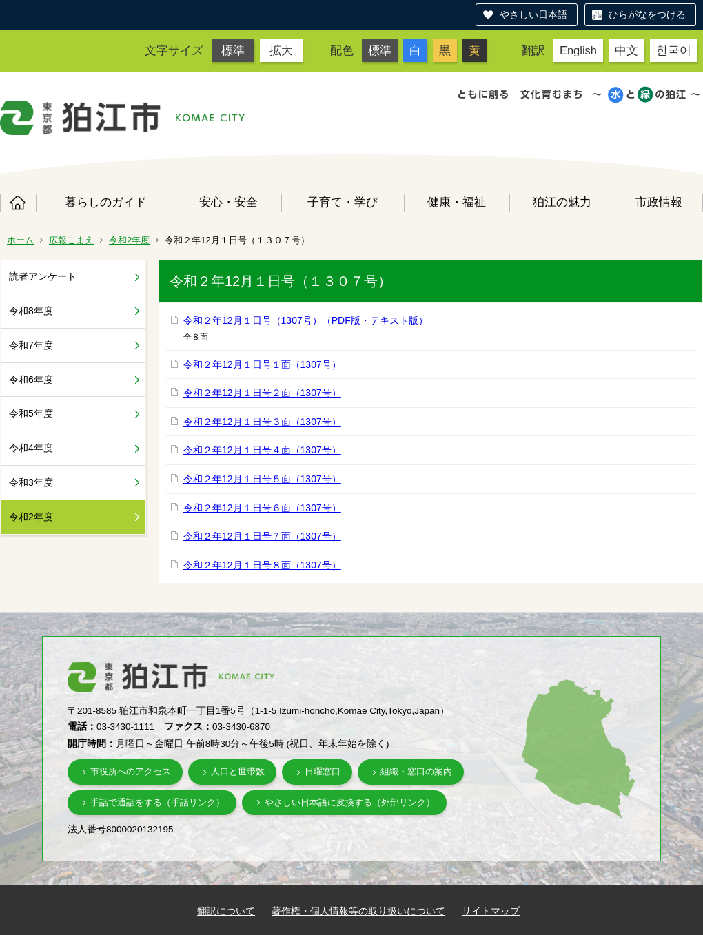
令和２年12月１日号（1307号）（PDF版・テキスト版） (305, 320)
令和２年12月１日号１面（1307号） (262, 364)
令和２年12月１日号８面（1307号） (262, 565)
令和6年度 (31, 379)
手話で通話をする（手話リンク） (157, 802)
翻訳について (226, 910)
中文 (626, 50)
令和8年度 (31, 310)
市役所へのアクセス (130, 771)
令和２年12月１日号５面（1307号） (262, 478)
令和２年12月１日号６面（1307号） (262, 507)
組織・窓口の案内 (416, 771)
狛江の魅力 (562, 202)
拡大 (281, 50)
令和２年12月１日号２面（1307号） (262, 392)
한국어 (673, 50)
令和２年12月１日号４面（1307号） (262, 449)
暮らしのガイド (106, 202)
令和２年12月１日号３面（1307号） (262, 421)
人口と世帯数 (238, 771)
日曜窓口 (322, 771)
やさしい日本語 (533, 14)
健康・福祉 (456, 202)
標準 (233, 50)
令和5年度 (31, 413)
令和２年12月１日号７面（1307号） (262, 536)
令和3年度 (31, 482)
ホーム (18, 202)
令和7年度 (31, 345)
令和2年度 (129, 240)
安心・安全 (228, 202)
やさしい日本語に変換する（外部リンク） (350, 802)
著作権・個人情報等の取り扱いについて (358, 910)
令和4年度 (31, 447)
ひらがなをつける (647, 14)
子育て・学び (342, 202)
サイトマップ (491, 910)
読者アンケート (43, 276)
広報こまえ (71, 240)
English (578, 50)
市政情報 (658, 202)
